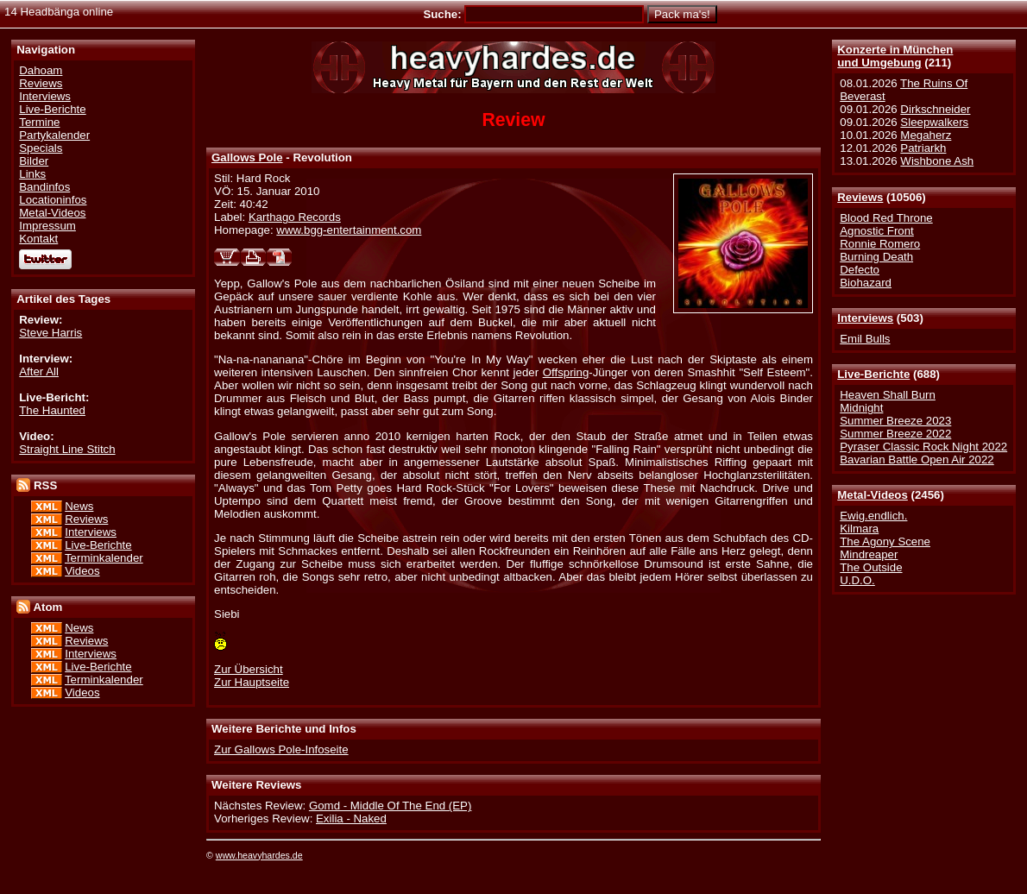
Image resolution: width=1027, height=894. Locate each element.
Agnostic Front (877, 230)
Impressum (47, 225)
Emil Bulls (865, 338)
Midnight (861, 407)
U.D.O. (857, 580)
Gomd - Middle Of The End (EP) (390, 805)
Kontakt (38, 238)
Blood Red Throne (886, 217)
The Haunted (52, 410)
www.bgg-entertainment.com (348, 230)
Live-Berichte (873, 374)
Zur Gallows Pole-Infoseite (281, 749)
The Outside (871, 567)
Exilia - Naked (351, 818)
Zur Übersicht (248, 669)
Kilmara (859, 528)
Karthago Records (295, 217)
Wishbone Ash (936, 160)
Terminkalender (104, 557)
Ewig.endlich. (873, 515)
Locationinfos (52, 199)
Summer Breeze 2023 (895, 420)
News (79, 506)
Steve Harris (50, 332)
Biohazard (866, 282)
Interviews (865, 318)
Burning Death (876, 256)
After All (39, 371)
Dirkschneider (935, 109)
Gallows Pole (247, 157)
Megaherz (925, 135)
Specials (40, 148)
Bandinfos (44, 186)
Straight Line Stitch (67, 449)
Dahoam (40, 70)
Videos (82, 570)
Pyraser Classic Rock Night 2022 (923, 446)
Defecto (859, 269)
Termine (39, 122)
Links (32, 173)
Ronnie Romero (880, 243)
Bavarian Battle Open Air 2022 (916, 459)
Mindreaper (869, 554)
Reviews (860, 197)
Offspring (566, 372)
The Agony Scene (885, 541)
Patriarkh (923, 148)
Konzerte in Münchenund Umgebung (895, 56)
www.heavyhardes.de (259, 855)
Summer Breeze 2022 (895, 433)
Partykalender (54, 135)
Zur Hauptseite (251, 682)
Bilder (33, 160)
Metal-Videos (872, 494)
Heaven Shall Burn (888, 394)
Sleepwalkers (934, 122)
